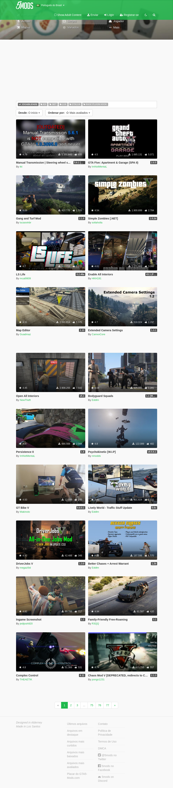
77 (107, 705)
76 (99, 705)
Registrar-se (129, 14)
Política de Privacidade (105, 732)
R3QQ (95, 623)
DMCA (102, 748)
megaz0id (25, 567)
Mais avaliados (69, 112)
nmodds (96, 455)
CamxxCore (98, 334)
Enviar (92, 14)
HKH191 (96, 278)
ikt (21, 166)
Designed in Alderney (29, 722)
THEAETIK (26, 679)
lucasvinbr (25, 222)
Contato (103, 723)
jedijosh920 (26, 623)
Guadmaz (25, 334)
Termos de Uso (107, 741)
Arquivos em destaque (74, 732)
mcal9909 (25, 278)
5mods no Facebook (106, 768)
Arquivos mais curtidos (75, 743)
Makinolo (25, 511)
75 (91, 705)
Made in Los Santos (28, 726)
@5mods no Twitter (107, 757)
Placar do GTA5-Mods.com (77, 775)
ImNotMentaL (99, 166)
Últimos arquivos (77, 723)
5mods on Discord (106, 778)
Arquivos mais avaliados (75, 765)
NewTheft (25, 400)
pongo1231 (98, 679)
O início (29, 112)
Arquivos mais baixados (75, 754)
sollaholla (97, 222)
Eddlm (95, 400)
